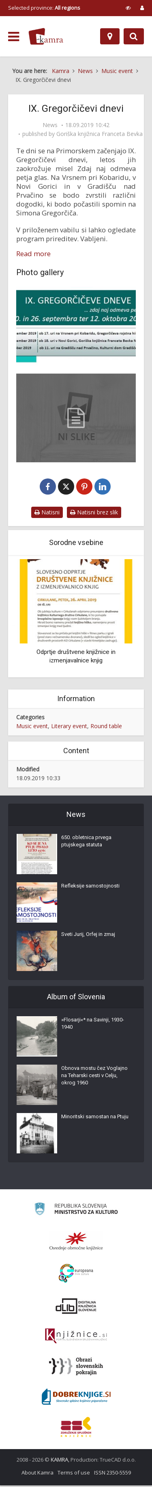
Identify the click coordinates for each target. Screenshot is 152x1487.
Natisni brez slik (94, 514)
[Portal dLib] (76, 1307)
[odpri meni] (13, 36)
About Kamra (37, 1474)
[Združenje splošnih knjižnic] (76, 1428)
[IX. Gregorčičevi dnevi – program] (76, 418)
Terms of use (74, 1474)
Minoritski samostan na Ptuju (94, 1118)
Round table (106, 727)
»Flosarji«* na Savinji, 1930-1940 (92, 1025)
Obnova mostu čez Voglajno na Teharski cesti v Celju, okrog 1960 (94, 1077)
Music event (32, 727)
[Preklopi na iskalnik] (134, 36)
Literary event (69, 727)
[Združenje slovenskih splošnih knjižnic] (76, 1338)
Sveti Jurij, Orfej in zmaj (88, 936)
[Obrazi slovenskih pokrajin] (76, 1368)
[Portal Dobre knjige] (76, 1398)
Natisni (47, 514)
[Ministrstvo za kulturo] (76, 1211)
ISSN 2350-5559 (112, 1474)
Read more (33, 253)
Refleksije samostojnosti (90, 887)
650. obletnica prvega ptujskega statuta (86, 842)
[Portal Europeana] (76, 1275)
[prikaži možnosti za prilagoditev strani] (128, 7)
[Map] (110, 36)
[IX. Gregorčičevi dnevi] (76, 325)
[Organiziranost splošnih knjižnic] (76, 1242)
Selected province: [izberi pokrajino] (44, 7)
